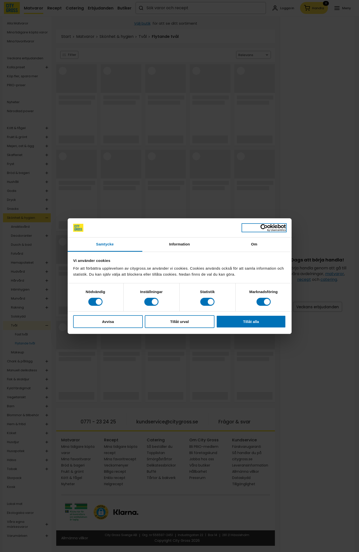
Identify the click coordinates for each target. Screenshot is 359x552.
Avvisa (108, 321)
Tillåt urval (179, 321)
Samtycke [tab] (105, 244)
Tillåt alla (251, 321)
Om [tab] (254, 244)
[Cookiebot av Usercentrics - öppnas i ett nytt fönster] (264, 228)
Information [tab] (179, 244)
